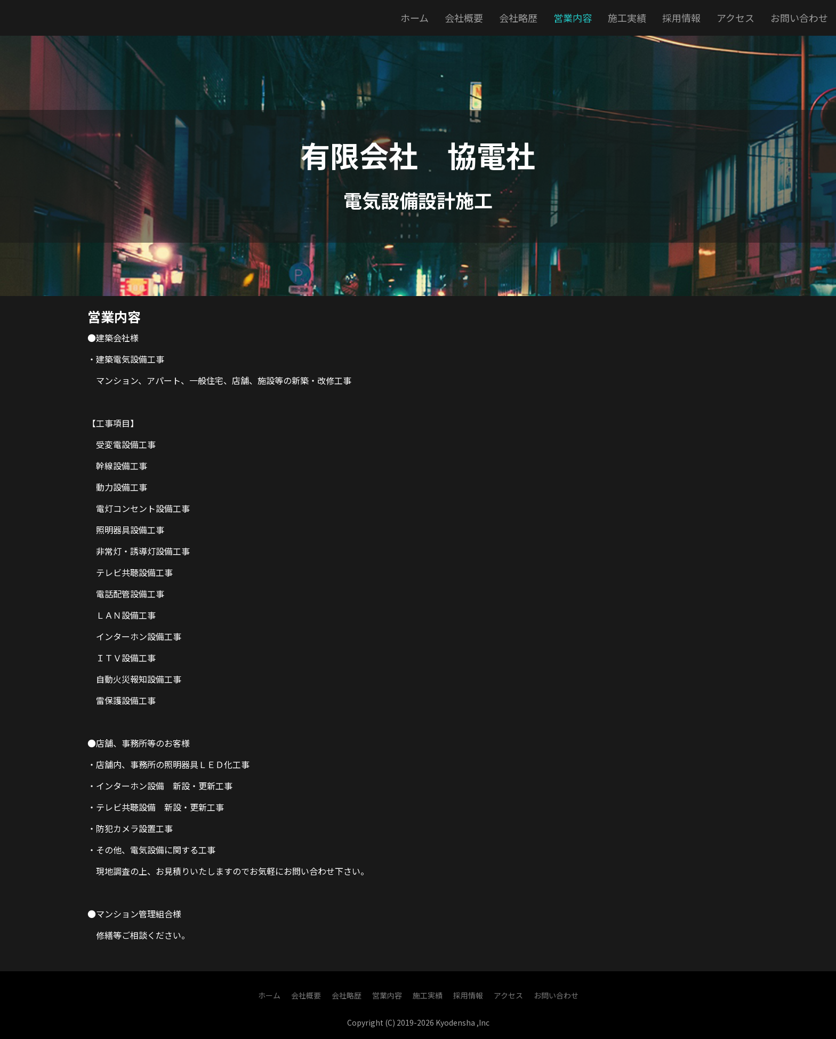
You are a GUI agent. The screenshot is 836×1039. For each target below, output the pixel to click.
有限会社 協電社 (418, 154)
